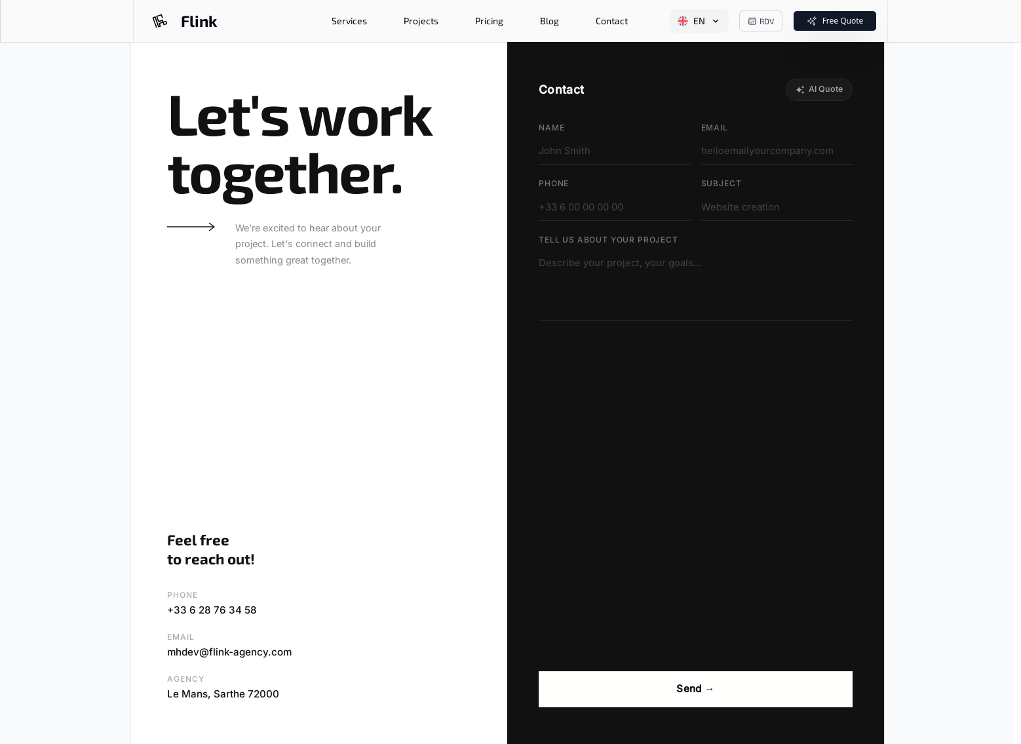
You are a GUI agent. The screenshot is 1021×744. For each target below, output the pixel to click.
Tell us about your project (608, 240)
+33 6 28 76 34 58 (212, 610)
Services (349, 20)
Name (551, 127)
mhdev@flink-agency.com (229, 652)
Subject (721, 183)
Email (714, 127)
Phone (554, 183)
